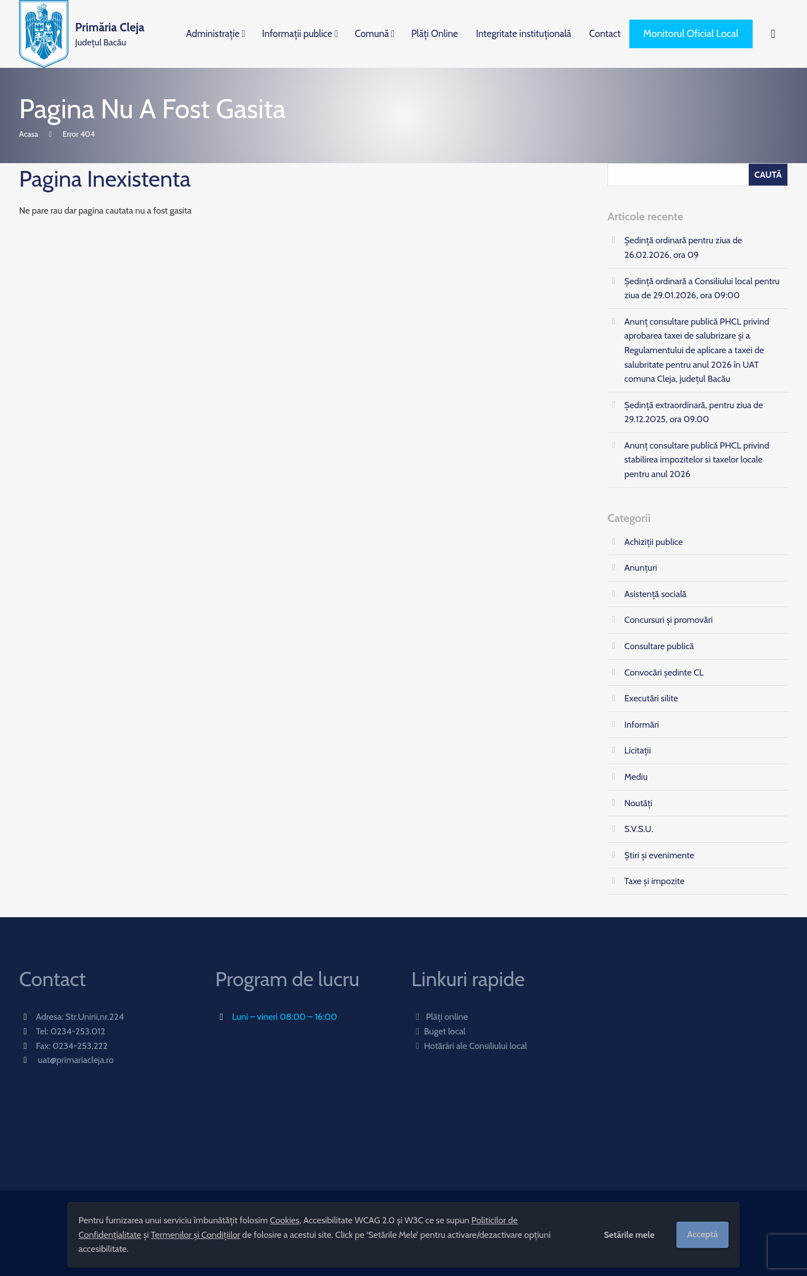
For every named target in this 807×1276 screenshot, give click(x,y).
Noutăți (638, 803)
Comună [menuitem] (372, 33)
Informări (641, 724)
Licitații (637, 750)
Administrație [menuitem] (213, 33)
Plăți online (439, 1016)
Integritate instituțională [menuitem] (523, 33)
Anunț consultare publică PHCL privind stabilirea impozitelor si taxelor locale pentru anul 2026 (696, 459)
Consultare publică (659, 646)
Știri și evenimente (659, 855)
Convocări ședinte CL (664, 672)
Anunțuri (640, 567)
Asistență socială (655, 594)
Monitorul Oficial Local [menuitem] (691, 33)
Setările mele (629, 1234)
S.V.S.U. (638, 829)
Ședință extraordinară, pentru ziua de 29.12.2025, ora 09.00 (693, 412)
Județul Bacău (110, 33)
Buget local (438, 1031)
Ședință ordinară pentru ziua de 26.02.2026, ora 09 (683, 247)
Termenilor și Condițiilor (195, 1234)
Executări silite (651, 698)
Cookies (285, 1220)
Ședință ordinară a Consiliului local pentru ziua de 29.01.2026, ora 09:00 (702, 288)
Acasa (28, 134)
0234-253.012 (77, 1031)
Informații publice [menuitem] (297, 33)
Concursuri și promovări (668, 619)
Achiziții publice (653, 542)
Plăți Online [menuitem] (434, 33)
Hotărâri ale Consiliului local (469, 1046)
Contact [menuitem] (604, 33)
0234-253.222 (80, 1046)
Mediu (636, 776)
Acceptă (702, 1234)
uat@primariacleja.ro (76, 1060)
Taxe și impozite (654, 881)
